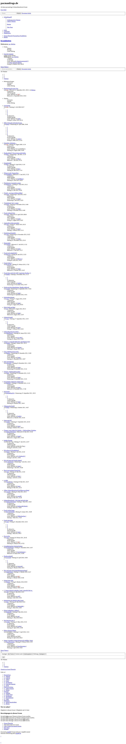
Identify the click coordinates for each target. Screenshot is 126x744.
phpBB (9, 732)
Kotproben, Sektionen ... (10, 143)
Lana (7, 224)
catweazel (8, 363)
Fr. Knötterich (21, 456)
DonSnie (8, 383)
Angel (18, 436)
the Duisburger (10, 547)
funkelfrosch (9, 333)
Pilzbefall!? (7, 391)
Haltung (33, 90)
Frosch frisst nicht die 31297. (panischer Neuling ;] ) (17, 273)
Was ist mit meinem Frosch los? (12, 470)
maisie (19, 139)
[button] (6, 78)
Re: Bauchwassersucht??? (21, 61)
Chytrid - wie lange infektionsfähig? (13, 193)
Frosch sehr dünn (8, 520)
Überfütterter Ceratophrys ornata (12, 183)
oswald (19, 496)
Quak (18, 118)
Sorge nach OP (8, 420)
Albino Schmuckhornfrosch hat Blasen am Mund (16, 490)
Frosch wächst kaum (9, 510)
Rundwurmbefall (8, 556)
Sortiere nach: (24, 654)
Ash (7, 90)
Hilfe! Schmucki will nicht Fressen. (13, 123)
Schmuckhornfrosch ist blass (11, 331)
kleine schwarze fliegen (10, 630)
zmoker (8, 422)
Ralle (10, 62)
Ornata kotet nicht (8, 580)
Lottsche (8, 492)
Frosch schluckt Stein (9, 213)
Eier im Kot (7, 536)
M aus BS (8, 264)
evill (7, 592)
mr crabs (19, 337)
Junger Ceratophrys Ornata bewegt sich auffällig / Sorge (18, 640)
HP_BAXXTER (10, 512)
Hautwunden (7, 243)
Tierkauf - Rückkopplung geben (12, 371)
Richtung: (40, 654)
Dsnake (8, 343)
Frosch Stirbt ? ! (8, 263)
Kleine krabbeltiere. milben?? (11, 610)
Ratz (7, 164)
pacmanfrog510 (10, 393)
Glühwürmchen (21, 516)
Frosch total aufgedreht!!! (10, 253)
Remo (7, 124)
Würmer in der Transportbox (11, 173)
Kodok (19, 416)
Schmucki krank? (8, 317)
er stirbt (6, 480)
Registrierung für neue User (11, 88)
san (9, 44)
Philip (7, 407)
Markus (8, 353)
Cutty (7, 472)
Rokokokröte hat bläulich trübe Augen (14, 600)
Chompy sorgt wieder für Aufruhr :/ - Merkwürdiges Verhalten (20, 430)
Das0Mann (9, 174)
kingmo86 (8, 612)
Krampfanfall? (7, 163)
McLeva (8, 254)
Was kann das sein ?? (9, 620)
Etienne (8, 582)
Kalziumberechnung (9, 297)
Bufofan (13, 44)
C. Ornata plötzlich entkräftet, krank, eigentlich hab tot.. (18, 590)
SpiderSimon (9, 572)
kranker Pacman (8, 440)
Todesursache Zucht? (9, 406)
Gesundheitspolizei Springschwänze (13, 546)
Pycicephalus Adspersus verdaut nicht (13, 381)
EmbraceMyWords (11, 432)
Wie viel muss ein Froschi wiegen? (13, 460)
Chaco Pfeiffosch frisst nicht (11, 351)
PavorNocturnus (10, 642)
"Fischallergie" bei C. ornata (11, 203)
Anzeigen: (8, 654)
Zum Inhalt (3, 10)
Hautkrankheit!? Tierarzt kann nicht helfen (15, 153)
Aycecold (8, 557)
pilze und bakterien (9, 361)
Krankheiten (6, 41)
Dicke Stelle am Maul (9, 307)
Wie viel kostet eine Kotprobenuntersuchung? (15, 570)
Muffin (8, 274)
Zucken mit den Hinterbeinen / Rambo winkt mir (16, 287)
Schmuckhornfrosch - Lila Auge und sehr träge (16, 500)
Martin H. (8, 184)
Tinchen (8, 244)
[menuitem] (13, 20)
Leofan (8, 622)
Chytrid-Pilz (7, 105)
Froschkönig (9, 482)
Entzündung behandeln (10, 233)
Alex (7, 602)
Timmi (8, 452)
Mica (7, 154)
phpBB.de (18, 733)
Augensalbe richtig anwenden (11, 223)
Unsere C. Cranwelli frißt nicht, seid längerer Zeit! (17, 341)
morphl (8, 289)
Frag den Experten (8, 54)
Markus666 (20, 606)
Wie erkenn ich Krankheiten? (11, 450)
